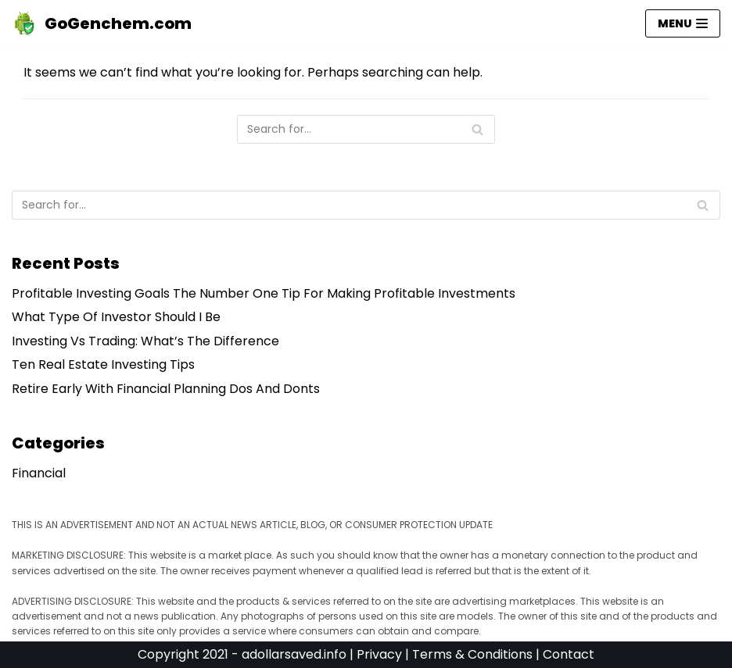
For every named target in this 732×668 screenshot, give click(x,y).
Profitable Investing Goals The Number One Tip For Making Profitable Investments (263, 293)
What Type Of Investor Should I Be (116, 317)
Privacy (379, 654)
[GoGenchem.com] (102, 23)
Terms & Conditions (472, 654)
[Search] (366, 129)
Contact (568, 654)
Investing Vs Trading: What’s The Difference (145, 341)
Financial (39, 473)
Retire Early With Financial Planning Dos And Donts (166, 389)
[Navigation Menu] (682, 23)
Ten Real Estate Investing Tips (103, 364)
